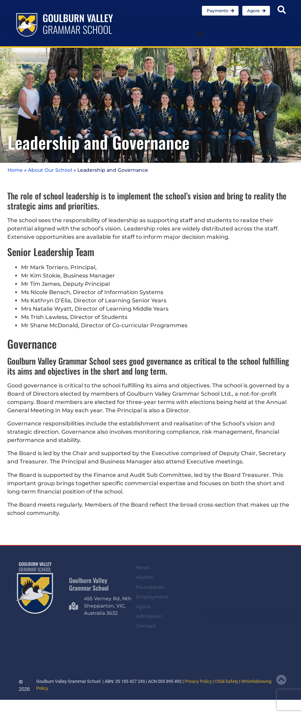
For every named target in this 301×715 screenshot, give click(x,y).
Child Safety (226, 681)
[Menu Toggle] (200, 33)
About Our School (50, 170)
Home (15, 170)
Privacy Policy (198, 681)
